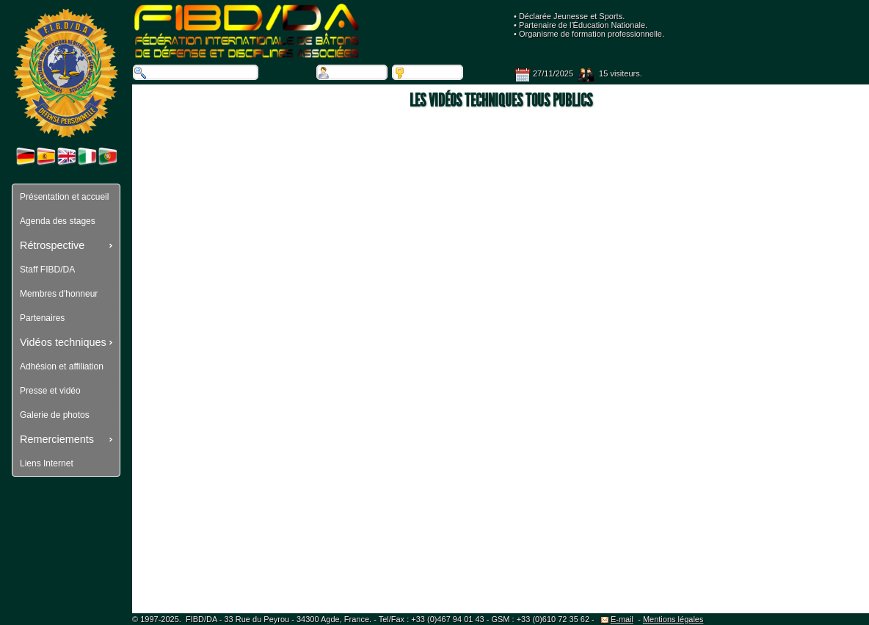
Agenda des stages (57, 221)
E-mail (617, 619)
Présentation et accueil (64, 197)
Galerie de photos (55, 415)
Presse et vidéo (50, 391)
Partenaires (42, 318)
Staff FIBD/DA (47, 269)
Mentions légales (673, 619)
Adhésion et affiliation (61, 366)
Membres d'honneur (59, 294)
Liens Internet (46, 463)
